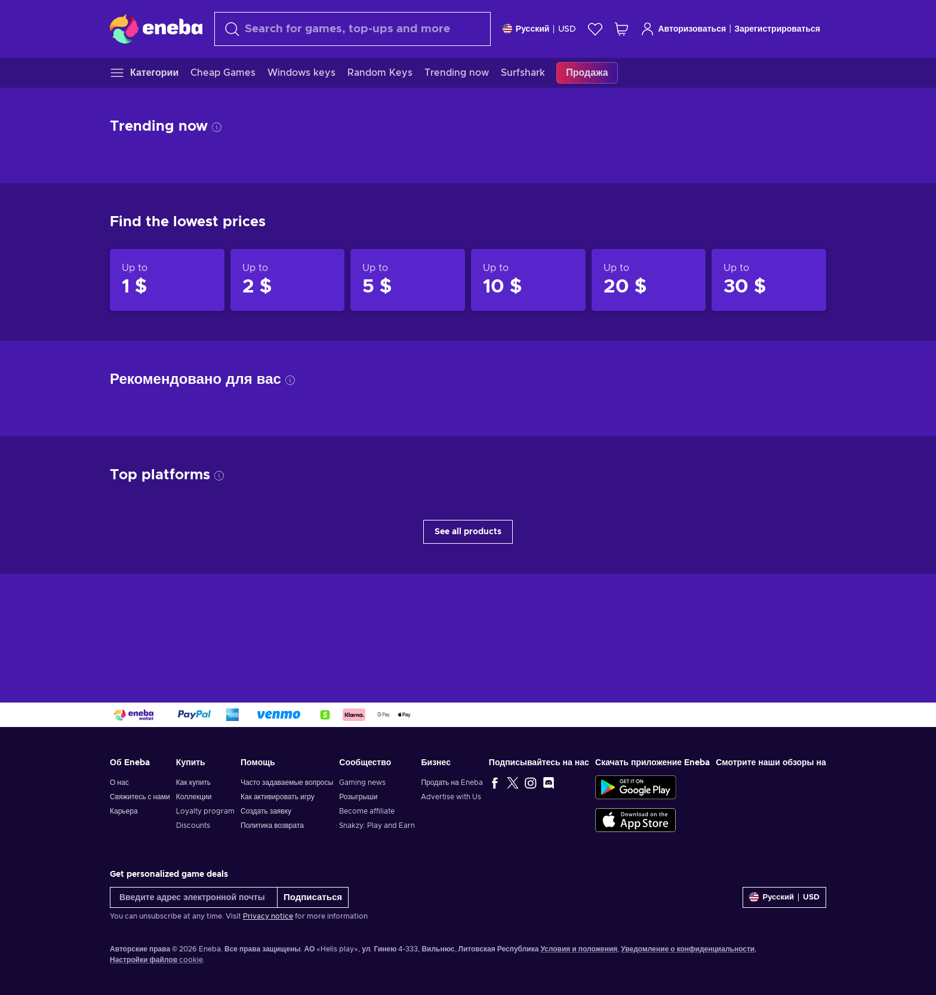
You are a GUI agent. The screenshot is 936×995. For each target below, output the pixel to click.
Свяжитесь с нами (140, 796)
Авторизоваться (683, 28)
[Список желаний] (595, 29)
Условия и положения (578, 949)
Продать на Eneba (451, 782)
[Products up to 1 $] (167, 280)
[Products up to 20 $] (649, 280)
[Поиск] (352, 29)
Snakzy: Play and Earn (377, 825)
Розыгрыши (358, 796)
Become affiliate (367, 811)
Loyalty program (205, 811)
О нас (119, 782)
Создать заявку (266, 811)
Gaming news (362, 782)
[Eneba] (156, 28)
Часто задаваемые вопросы (287, 782)
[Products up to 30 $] (769, 280)
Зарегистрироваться (777, 29)
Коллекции (194, 796)
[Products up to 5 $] (407, 280)
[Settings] (540, 29)
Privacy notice (268, 916)
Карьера (124, 811)
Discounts (193, 825)
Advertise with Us (451, 796)
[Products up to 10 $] (528, 280)
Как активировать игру (278, 796)
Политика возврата (272, 825)
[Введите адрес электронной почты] (194, 897)
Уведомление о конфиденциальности (688, 949)
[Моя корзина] (621, 29)
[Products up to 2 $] (287, 280)
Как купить (193, 782)
